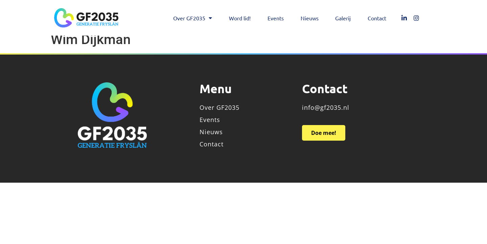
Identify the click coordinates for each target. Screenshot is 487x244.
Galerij (343, 18)
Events (276, 18)
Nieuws (310, 18)
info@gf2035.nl (325, 114)
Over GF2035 (192, 18)
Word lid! (240, 18)
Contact (377, 18)
